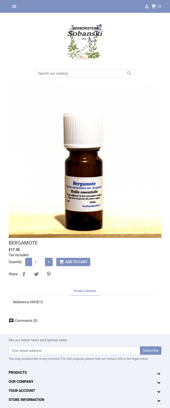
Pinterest (48, 274)
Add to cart (73, 262)
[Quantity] (38, 262)
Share (23, 274)
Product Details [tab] (85, 291)
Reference (21, 302)
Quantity (15, 262)
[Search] (85, 73)
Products (18, 372)
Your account (22, 391)
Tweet (36, 274)
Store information (26, 400)
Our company (21, 382)
